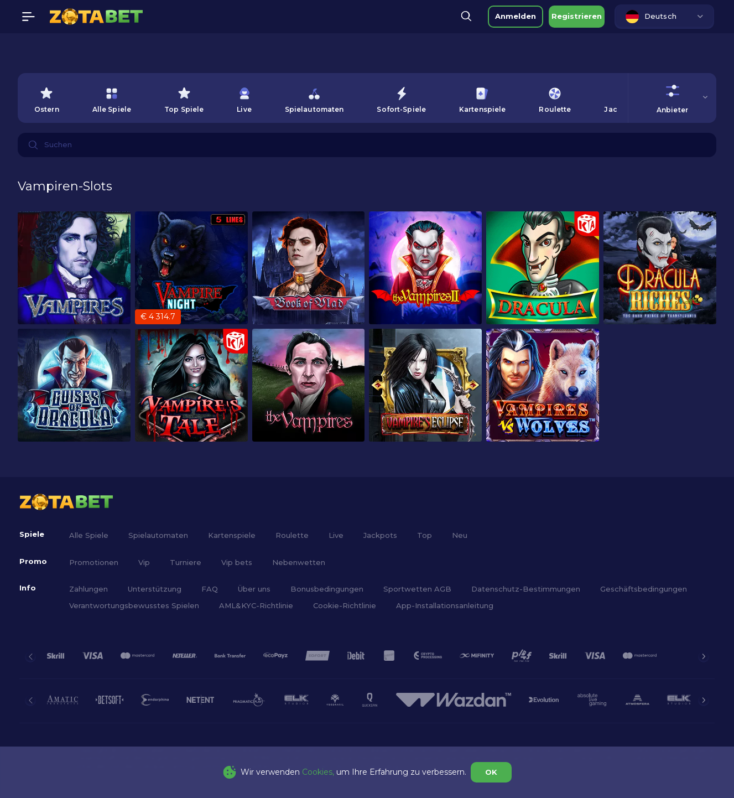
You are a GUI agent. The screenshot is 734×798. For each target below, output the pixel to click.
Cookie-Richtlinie (344, 605)
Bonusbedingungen (326, 588)
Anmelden (515, 16)
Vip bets (236, 562)
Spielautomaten (158, 535)
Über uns (254, 588)
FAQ (209, 588)
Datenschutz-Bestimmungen (525, 588)
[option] (47, 98)
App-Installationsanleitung (444, 605)
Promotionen (93, 562)
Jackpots (380, 535)
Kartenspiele (232, 535)
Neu (459, 535)
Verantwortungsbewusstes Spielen (134, 605)
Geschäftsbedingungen (643, 588)
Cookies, (318, 772)
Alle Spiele (88, 535)
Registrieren (576, 16)
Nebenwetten (298, 562)
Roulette (292, 535)
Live (336, 535)
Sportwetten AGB (417, 588)
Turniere (185, 562)
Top (424, 535)
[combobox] (664, 16)
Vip (144, 562)
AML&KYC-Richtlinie (256, 605)
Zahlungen (88, 588)
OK (491, 772)
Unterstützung (154, 588)
